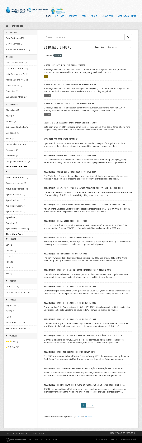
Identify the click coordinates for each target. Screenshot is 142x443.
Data (48, 16)
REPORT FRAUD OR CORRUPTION (123, 433)
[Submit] (128, 37)
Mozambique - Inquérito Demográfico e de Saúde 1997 (70, 319)
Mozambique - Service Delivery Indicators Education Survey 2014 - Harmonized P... (84, 188)
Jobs (34, 433)
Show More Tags (14, 234)
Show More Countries (16, 166)
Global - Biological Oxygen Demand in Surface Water (70, 84)
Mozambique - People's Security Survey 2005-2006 (68, 237)
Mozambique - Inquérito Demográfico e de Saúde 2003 (70, 303)
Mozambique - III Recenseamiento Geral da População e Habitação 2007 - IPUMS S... (84, 385)
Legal (8, 433)
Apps (84, 16)
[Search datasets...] (84, 37)
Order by (99, 47)
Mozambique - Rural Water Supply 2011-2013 (65, 221)
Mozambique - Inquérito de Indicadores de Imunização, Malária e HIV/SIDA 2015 (83, 335)
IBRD (30, 439)
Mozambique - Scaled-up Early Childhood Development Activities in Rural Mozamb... (85, 204)
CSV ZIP (47, 95)
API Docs (88, 416)
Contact (42, 433)
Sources (73, 16)
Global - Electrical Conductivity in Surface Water (69, 103)
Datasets (17, 25)
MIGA (48, 439)
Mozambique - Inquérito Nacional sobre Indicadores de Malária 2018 (77, 270)
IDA (36, 439)
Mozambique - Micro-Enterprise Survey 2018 (65, 254)
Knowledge (107, 16)
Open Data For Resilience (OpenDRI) (61, 139)
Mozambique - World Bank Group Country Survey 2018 (70, 155)
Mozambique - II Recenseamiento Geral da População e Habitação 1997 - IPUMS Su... (84, 368)
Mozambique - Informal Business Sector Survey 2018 (70, 352)
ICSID (55, 439)
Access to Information (21, 433)
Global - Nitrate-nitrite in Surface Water (64, 65)
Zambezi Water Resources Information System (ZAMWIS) (71, 123)
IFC (41, 439)
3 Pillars (59, 16)
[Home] (7, 25)
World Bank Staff (127, 16)
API (79, 416)
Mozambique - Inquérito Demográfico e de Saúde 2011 (70, 286)
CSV (46, 76)
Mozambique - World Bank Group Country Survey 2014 (70, 172)
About (94, 16)
